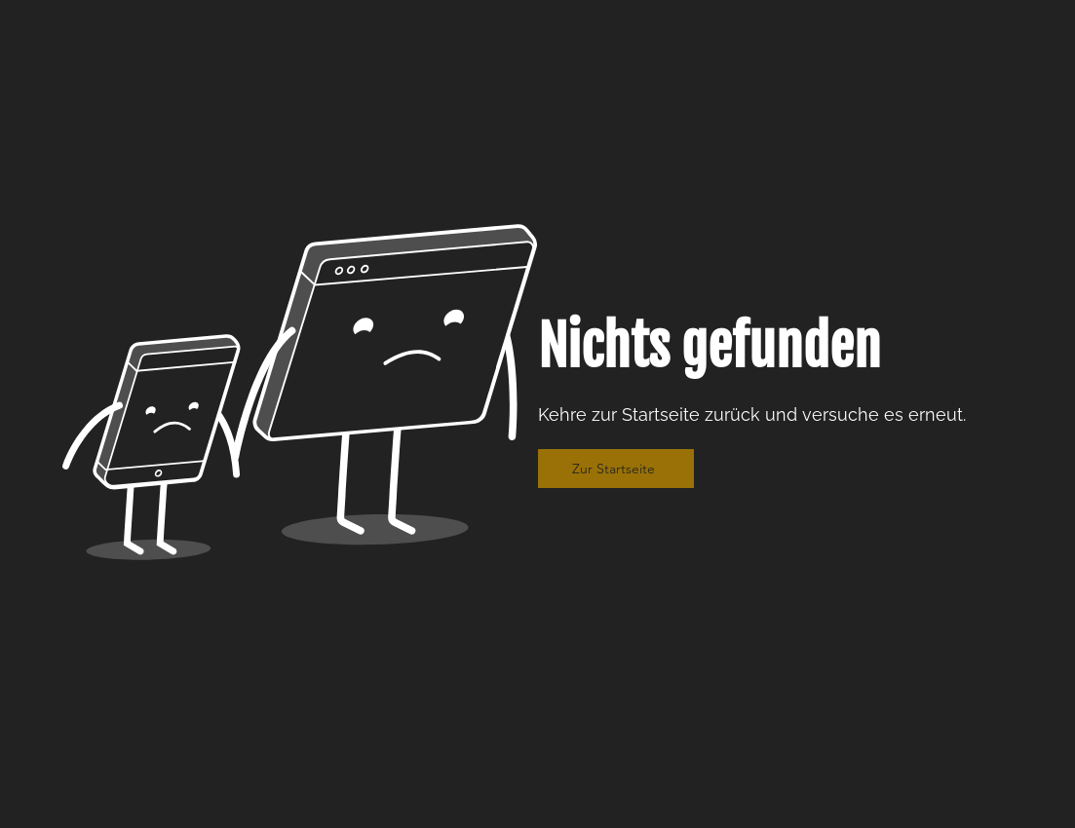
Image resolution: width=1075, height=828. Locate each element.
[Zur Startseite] (616, 468)
